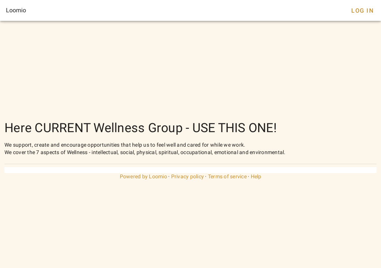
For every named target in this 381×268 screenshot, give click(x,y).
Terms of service (227, 176)
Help (256, 176)
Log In (362, 10)
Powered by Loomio (143, 176)
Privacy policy (187, 176)
